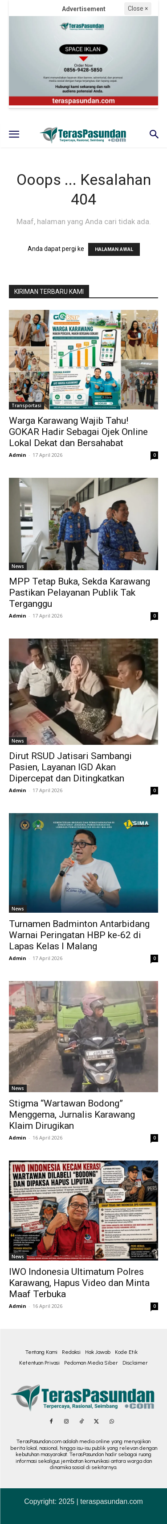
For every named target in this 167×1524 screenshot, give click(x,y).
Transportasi (26, 405)
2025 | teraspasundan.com (101, 1501)
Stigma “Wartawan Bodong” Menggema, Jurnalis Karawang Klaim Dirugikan (72, 1114)
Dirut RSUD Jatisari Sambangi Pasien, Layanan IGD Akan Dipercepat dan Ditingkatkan (70, 767)
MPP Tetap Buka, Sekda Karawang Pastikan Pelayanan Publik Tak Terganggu (79, 592)
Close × (138, 8)
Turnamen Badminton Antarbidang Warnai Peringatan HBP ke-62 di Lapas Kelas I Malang (79, 935)
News (18, 566)
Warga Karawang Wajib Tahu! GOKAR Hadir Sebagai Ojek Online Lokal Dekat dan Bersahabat (78, 431)
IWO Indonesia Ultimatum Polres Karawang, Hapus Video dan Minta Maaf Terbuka (79, 1282)
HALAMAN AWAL (114, 249)
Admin (17, 454)
